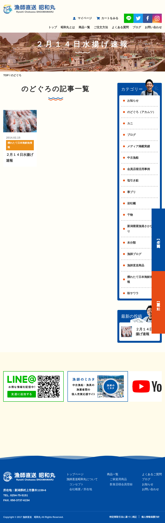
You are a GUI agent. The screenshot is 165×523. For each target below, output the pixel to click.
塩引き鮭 (133, 180)
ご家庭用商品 (118, 479)
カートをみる (109, 18)
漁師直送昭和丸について (82, 479)
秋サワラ (133, 293)
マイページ (85, 18)
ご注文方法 (101, 27)
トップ (52, 27)
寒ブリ (131, 192)
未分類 (131, 242)
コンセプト (76, 484)
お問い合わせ (153, 27)
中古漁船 (133, 157)
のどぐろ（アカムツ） (141, 112)
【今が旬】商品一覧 (158, 240)
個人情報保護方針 (150, 517)
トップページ (75, 474)
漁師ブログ (134, 254)
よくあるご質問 (152, 474)
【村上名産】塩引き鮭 (158, 302)
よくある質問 (120, 27)
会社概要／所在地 (80, 489)
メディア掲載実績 (138, 146)
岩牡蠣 (131, 203)
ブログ (136, 27)
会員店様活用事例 (138, 169)
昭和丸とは (68, 27)
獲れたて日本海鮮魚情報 (20, 145)
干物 (130, 214)
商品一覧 (84, 27)
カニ (130, 123)
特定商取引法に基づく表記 (123, 517)
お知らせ (133, 100)
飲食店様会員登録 (121, 484)
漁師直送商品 (135, 265)
